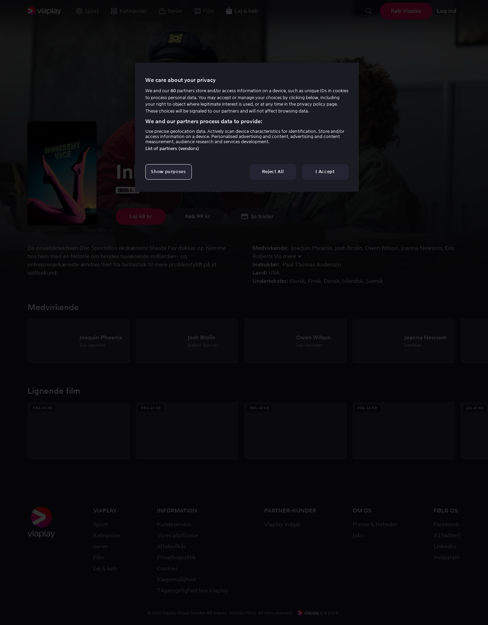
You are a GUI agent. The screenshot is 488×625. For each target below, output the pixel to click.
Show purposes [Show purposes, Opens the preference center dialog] (168, 171)
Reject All (273, 171)
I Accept (324, 171)
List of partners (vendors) (172, 148)
